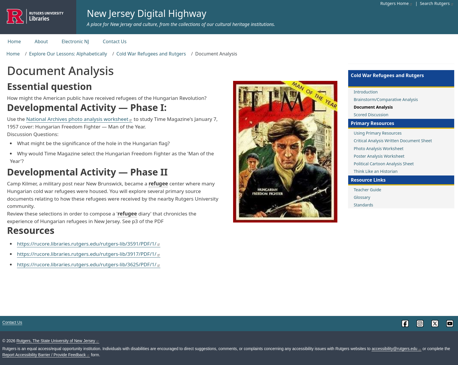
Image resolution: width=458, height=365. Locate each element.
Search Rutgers (437, 3)
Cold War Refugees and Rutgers (151, 54)
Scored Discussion (371, 114)
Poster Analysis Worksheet (379, 156)
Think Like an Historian (376, 171)
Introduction (366, 92)
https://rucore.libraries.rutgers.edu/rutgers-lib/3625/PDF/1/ (88, 264)
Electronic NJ (75, 41)
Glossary (362, 197)
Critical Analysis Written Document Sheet (393, 140)
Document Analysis (373, 107)
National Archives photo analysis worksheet (79, 119)
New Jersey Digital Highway (146, 13)
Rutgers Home (396, 3)
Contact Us (114, 41)
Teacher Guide (367, 189)
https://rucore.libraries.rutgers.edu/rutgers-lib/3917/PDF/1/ (88, 254)
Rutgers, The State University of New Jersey (57, 341)
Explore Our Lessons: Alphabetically (68, 54)
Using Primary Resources (378, 133)
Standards (363, 205)
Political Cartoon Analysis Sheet (384, 163)
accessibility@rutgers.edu (396, 349)
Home (14, 41)
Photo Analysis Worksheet (378, 148)
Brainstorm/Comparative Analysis (386, 99)
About (41, 41)
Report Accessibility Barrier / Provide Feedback (46, 355)
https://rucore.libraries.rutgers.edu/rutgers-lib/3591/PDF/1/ (88, 243)
